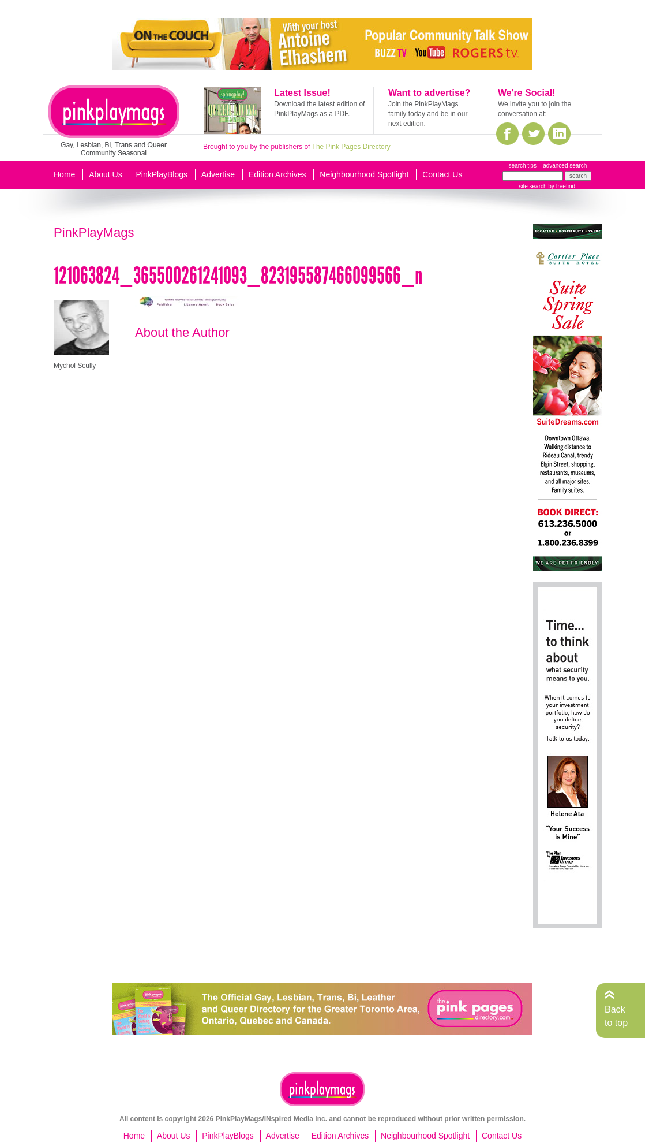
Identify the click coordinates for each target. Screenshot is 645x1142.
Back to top (616, 1016)
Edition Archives (277, 174)
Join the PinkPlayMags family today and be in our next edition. (427, 114)
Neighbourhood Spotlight (364, 174)
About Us (105, 174)
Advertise (218, 174)
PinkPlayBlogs (162, 174)
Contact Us (442, 174)
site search (532, 186)
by (561, 186)
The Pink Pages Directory (351, 147)
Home (64, 174)
